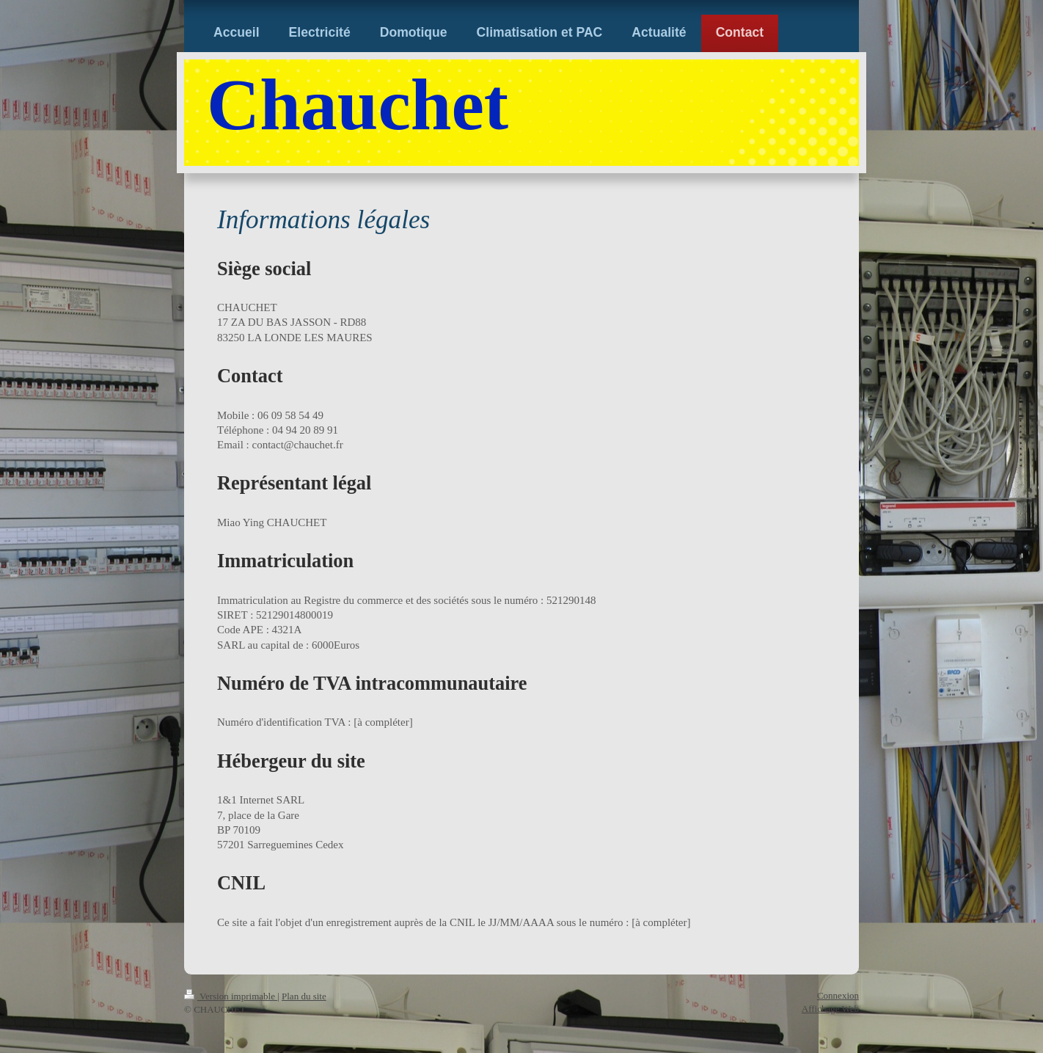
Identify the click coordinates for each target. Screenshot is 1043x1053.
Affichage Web (830, 1008)
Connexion (838, 995)
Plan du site (304, 996)
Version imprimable (230, 996)
